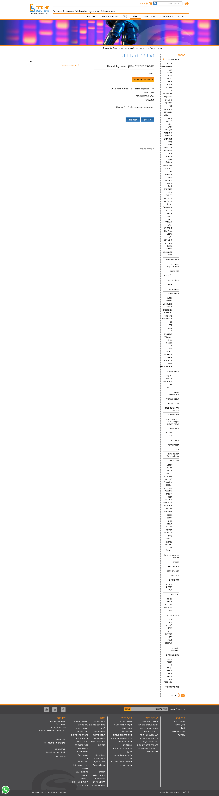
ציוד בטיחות (174, 461)
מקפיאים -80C (173, 571)
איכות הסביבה (173, 403)
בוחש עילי (168, 97)
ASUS (170, 640)
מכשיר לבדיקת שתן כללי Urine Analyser (168, 124)
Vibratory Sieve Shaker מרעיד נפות (168, 343)
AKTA (170, 284)
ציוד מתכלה (174, 271)
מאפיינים (147, 120)
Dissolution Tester (167, 305)
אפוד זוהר (168, 512)
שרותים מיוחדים (172, 655)
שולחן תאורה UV (168, 226)
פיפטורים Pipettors (168, 101)
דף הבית (159, 48)
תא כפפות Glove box (168, 149)
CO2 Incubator (168, 172)
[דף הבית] (187, 3)
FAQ (125, 16)
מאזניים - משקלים (168, 86)
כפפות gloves (169, 516)
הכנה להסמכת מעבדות (122, 735)
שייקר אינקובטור (168, 178)
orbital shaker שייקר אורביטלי (168, 217)
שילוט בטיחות (169, 537)
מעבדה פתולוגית (172, 399)
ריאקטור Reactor (169, 377)
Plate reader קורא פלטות (169, 74)
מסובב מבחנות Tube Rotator (169, 158)
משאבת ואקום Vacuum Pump (173, 455)
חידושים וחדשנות (109, 16)
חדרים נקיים (174, 580)
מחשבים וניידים (173, 615)
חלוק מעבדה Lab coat (168, 524)
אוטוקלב (168, 81)
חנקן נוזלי (175, 575)
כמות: (151, 73)
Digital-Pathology (150, 741)
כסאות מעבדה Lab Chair (168, 602)
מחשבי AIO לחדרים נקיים (169, 623)
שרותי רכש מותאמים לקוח (173, 265)
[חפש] (155, 3)
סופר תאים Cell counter (167, 384)
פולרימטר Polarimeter (167, 317)
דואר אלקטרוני (161, 709)
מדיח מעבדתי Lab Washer (171, 556)
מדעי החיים (149, 16)
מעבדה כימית (173, 294)
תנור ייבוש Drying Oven (168, 142)
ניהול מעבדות (126, 728)
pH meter (168, 115)
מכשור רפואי (174, 428)
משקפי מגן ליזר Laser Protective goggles (168, 480)
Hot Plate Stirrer (168, 232)
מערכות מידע (166, 16)
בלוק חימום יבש (168, 238)
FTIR (170, 325)
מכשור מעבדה (142, 48)
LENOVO (168, 643)
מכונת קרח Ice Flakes (168, 199)
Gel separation (167, 92)
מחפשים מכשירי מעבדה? (121, 762)
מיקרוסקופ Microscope (167, 110)
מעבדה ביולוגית (173, 371)
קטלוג (135, 16)
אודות (181, 16)
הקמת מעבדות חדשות (123, 725)
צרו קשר (91, 16)
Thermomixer (167, 67)
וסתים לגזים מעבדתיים (168, 331)
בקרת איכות (127, 731)
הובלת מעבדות (126, 765)
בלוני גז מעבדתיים (168, 353)
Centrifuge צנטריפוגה (167, 166)
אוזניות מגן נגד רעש (168, 507)
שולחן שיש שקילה (168, 609)
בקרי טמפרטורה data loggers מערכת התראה (172, 421)
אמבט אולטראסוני (167, 359)
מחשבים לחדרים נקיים (169, 587)
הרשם (127, 709)
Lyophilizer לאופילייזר (167, 311)
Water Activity (169, 299)
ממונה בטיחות (173, 415)
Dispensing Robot (167, 253)
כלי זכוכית (168, 275)
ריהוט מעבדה (173, 594)
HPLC (170, 322)
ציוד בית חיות (169, 434)
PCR (170, 106)
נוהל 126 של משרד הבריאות (172, 409)
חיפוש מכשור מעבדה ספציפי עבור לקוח (168, 676)
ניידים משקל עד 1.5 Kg (168, 634)
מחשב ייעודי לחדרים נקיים (147, 745)
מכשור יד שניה (173, 280)
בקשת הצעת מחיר (143, 79)
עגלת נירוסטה (169, 193)
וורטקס (169, 63)
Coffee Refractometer (167, 365)
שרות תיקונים (173, 289)
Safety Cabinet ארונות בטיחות (169, 469)
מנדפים (169, 210)
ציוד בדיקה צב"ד (172, 687)
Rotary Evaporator (167, 205)
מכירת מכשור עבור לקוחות (169, 663)
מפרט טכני (132, 120)
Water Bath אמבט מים (168, 186)
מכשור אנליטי (173, 445)
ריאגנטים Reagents (175, 649)
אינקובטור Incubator (168, 134)
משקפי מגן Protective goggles (168, 491)
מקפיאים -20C (173, 566)
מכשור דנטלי (174, 440)
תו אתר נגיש (61, 756)
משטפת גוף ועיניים (168, 531)
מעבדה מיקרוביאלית (174, 393)
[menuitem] (171, 157)
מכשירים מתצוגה (172, 260)
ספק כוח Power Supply (168, 246)
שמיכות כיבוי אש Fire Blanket (168, 546)
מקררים (176, 562)
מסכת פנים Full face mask (167, 500)
